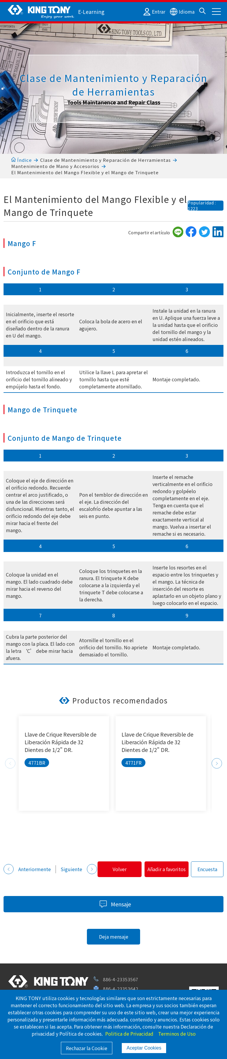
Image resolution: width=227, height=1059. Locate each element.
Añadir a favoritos (85, 883)
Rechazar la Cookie (86, 1048)
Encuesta (130, 883)
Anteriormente (27, 864)
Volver (30, 883)
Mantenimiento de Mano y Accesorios (55, 166)
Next (217, 763)
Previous (10, 763)
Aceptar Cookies (144, 1047)
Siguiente (79, 864)
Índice (21, 160)
